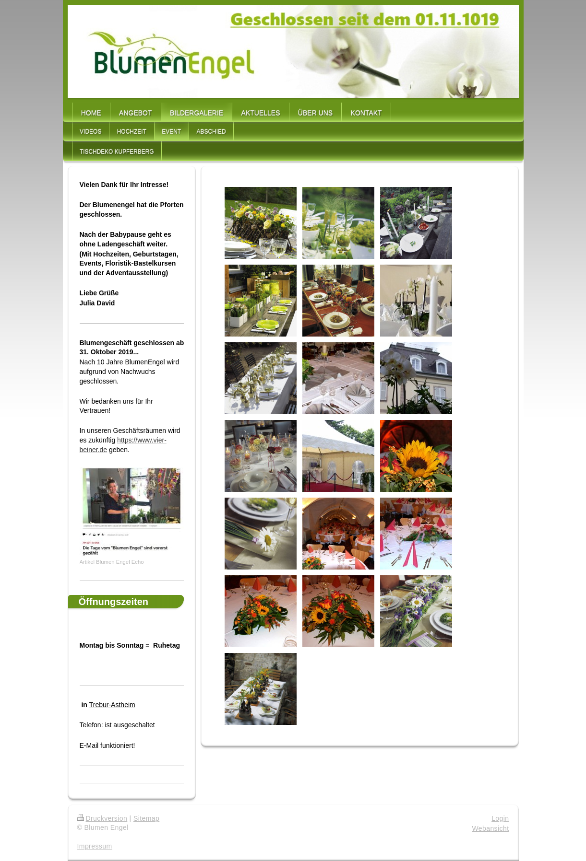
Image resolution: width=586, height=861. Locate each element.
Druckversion (102, 818)
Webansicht (490, 828)
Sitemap (146, 818)
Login (500, 818)
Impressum (94, 846)
